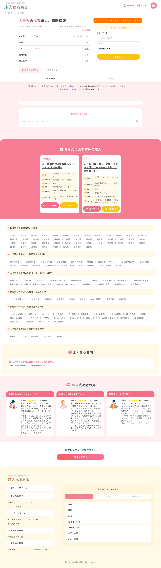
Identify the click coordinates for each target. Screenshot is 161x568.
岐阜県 (89, 239)
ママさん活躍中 (16, 299)
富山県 (36, 239)
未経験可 (48, 299)
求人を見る (69, 205)
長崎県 (34, 247)
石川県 (46, 239)
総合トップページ (19, 487)
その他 (119, 266)
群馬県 (108, 236)
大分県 (55, 247)
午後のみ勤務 (115, 314)
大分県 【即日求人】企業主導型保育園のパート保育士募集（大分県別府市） (101, 168)
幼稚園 (90, 262)
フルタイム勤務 (16, 314)
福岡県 (13, 247)
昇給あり (28, 281)
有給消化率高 (103, 284)
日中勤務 (72, 314)
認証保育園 (61, 262)
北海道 (13, 236)
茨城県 (87, 236)
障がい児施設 (105, 266)
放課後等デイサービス (107, 262)
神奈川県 (13, 239)
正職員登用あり (108, 318)
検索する (118, 56)
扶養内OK (32, 314)
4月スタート (44, 322)
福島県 (76, 236)
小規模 (46, 318)
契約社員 (35, 337)
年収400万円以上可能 (42, 284)
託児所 (13, 266)
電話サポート (34, 519)
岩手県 (34, 236)
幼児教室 (91, 266)
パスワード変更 (14, 506)
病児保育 (49, 266)
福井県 (57, 239)
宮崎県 (66, 247)
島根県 (68, 243)
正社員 (13, 337)
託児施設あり (122, 281)
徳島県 (110, 243)
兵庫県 (23, 243)
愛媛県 (131, 243)
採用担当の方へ (14, 524)
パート (23, 337)
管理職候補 (124, 318)
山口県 (99, 243)
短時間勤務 (130, 314)
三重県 (121, 239)
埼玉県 (119, 236)
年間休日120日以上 (57, 281)
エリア (99, 43)
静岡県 (99, 239)
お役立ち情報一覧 (15, 536)
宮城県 (44, 236)
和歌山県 (45, 243)
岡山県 (78, 243)
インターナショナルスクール (70, 266)
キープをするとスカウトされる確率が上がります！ (117, 20)
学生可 (82, 299)
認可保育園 (14, 262)
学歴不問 (110, 299)
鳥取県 (57, 243)
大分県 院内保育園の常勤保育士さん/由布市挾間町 (59, 166)
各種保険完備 (76, 281)
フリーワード (102, 33)
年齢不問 (123, 299)
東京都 (140, 236)
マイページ (75, 89)
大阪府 (13, 243)
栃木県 (97, 236)
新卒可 (72, 299)
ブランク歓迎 (33, 299)
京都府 (142, 239)
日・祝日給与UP (86, 284)
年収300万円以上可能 (19, 284)
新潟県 (25, 239)
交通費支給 (107, 281)
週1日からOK (59, 318)
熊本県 (44, 247)
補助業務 (30, 322)
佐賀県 (23, 247)
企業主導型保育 (128, 262)
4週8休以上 (46, 314)
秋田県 (55, 236)
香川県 (121, 243)
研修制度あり (120, 284)
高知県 (142, 243)
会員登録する (80, 456)
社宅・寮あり (92, 281)
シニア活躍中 (96, 299)
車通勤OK (144, 314)
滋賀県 (131, 239)
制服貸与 (134, 284)
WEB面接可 (59, 322)
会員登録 (12, 502)
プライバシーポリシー (38, 549)
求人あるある (9, 13)
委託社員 (47, 337)
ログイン (32, 502)
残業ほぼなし (15, 322)
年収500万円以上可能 (65, 284)
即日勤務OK (139, 318)
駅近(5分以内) (16, 318)
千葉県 (129, 236)
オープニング (32, 318)
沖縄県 (89, 247)
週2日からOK (75, 318)
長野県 (78, 239)
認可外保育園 (76, 262)
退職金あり (14, 281)
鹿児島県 (77, 247)
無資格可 (60, 299)
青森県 (23, 236)
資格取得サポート (140, 281)
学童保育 (24, 266)
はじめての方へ (14, 519)
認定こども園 (46, 262)
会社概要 (12, 549)
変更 (87, 42)
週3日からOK (91, 318)
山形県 (66, 236)
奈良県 (34, 243)
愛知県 (110, 239)
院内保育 (37, 266)
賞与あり (40, 281)
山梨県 (68, 239)
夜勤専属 (85, 314)
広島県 (89, 243)
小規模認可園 (30, 262)
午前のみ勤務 (99, 314)
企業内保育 (144, 262)
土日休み (60, 314)
